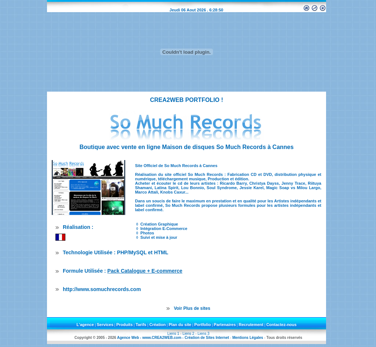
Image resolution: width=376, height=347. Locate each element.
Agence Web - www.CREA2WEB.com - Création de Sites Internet (173, 338)
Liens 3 (203, 334)
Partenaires (225, 324)
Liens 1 (173, 334)
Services (105, 324)
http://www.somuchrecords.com (102, 289)
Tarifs (141, 324)
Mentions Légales (247, 338)
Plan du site (180, 324)
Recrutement (251, 324)
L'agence (85, 324)
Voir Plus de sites (192, 308)
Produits (124, 324)
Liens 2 (188, 334)
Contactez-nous (281, 324)
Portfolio (202, 324)
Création (157, 324)
